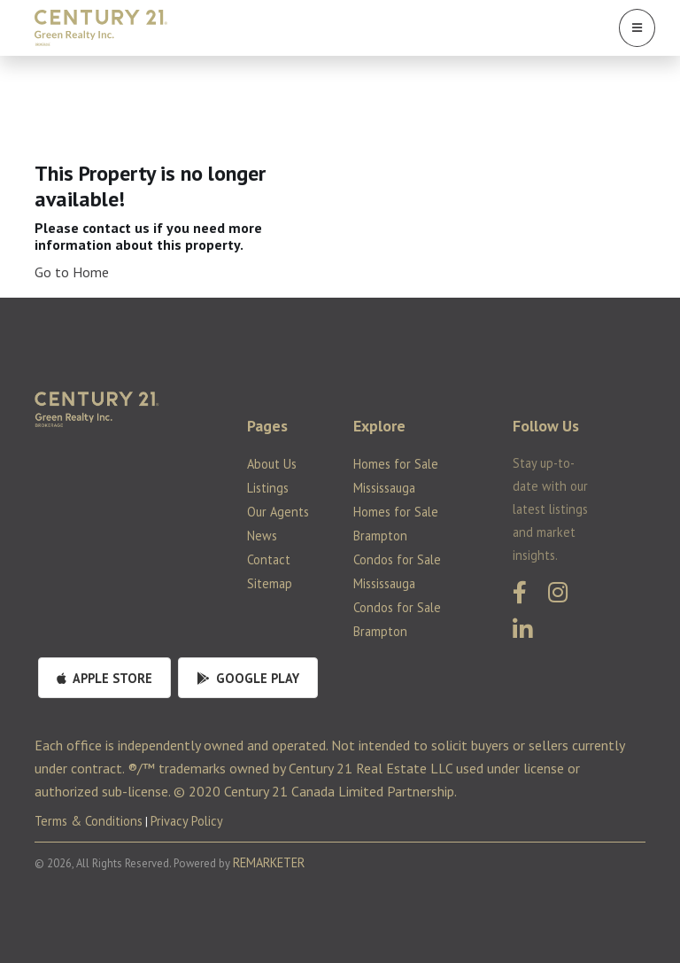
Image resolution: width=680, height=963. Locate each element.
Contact (268, 559)
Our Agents (278, 511)
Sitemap (269, 583)
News (262, 535)
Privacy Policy (187, 820)
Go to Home (72, 272)
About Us (272, 463)
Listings (268, 487)
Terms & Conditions (89, 820)
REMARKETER (269, 862)
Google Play (248, 678)
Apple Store (104, 678)
